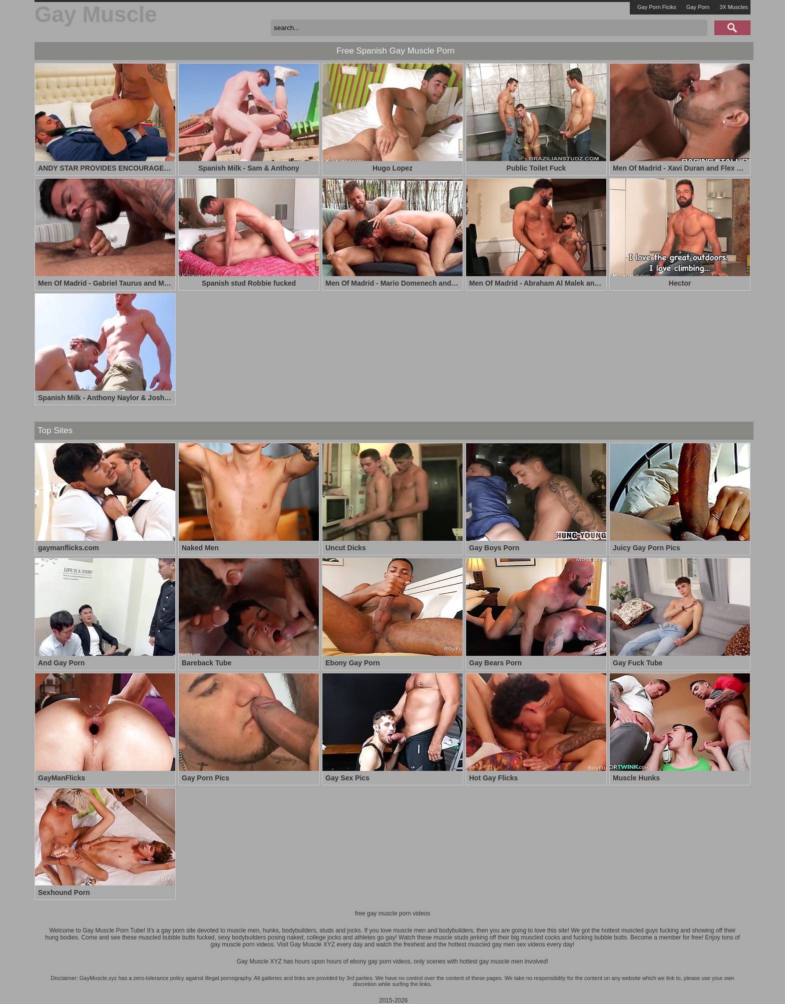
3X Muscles (733, 7)
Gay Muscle (96, 14)
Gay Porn (697, 7)
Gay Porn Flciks (656, 7)
